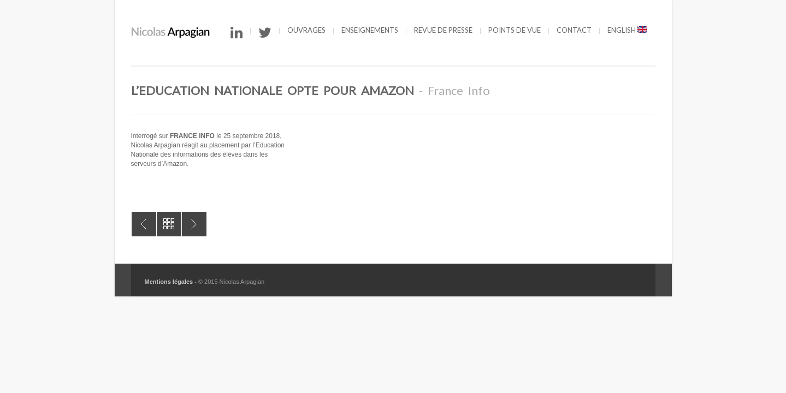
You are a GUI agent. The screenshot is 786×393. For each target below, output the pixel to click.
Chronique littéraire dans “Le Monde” (144, 224)
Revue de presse (443, 30)
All (169, 224)
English (627, 30)
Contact (574, 30)
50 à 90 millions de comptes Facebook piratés (194, 224)
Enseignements (369, 30)
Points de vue (514, 30)
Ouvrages (306, 30)
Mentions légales (169, 281)
